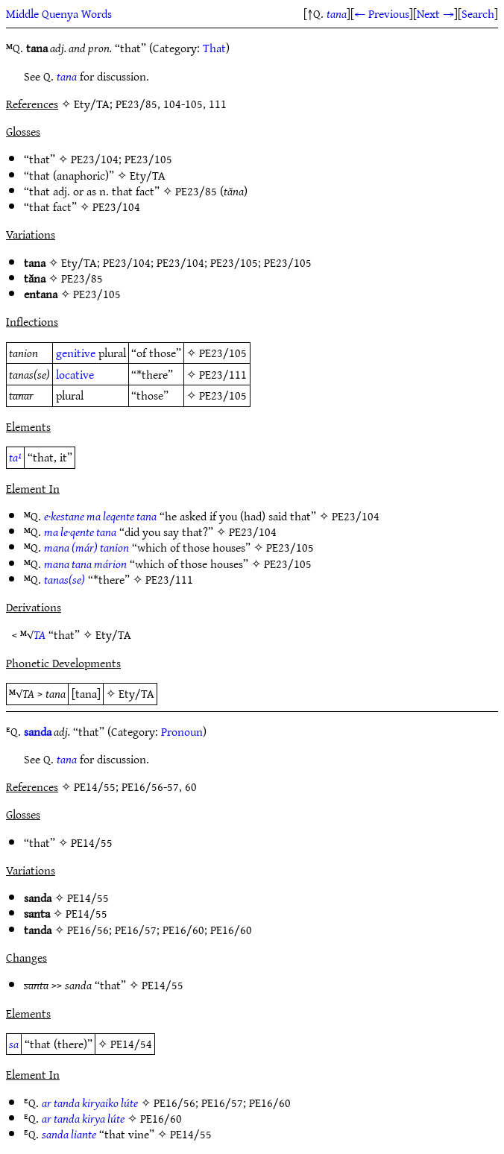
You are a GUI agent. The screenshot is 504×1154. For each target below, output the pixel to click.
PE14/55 (92, 842)
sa (14, 1043)
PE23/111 (223, 374)
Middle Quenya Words (59, 13)
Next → (435, 13)
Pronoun (182, 731)
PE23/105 (148, 158)
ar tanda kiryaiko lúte (90, 1102)
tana (337, 13)
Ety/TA (148, 175)
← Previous (381, 13)
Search (478, 13)
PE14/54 (131, 1043)
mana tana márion (85, 563)
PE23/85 (196, 190)
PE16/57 (136, 929)
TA (39, 634)
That (214, 47)
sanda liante (69, 1133)
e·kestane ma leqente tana (100, 515)
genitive (75, 352)
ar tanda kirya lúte (83, 1118)
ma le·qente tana (80, 531)
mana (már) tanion (86, 547)
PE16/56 (88, 929)
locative (75, 374)
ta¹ (15, 457)
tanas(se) (64, 579)
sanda (37, 731)
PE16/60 (183, 929)
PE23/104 (95, 158)
